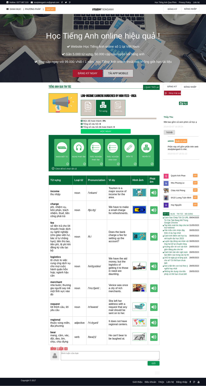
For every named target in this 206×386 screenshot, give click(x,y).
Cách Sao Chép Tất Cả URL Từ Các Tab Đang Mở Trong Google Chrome (176, 220)
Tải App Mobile (118, 73)
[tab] (166, 214)
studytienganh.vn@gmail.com (46, 2)
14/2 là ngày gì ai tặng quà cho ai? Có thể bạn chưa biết (175, 260)
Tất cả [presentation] (166, 214)
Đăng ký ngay (87, 73)
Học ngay (105, 131)
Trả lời (169, 132)
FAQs (161, 382)
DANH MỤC (13, 9)
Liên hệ (196, 2)
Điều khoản (150, 382)
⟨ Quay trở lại (151, 87)
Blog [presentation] (173, 214)
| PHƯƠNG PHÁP (32, 9)
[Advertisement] (24, 175)
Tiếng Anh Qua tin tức (60, 86)
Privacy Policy (185, 2)
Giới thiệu (137, 382)
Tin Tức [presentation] (180, 214)
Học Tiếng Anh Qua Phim (165, 2)
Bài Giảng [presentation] (189, 214)
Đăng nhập (190, 9)
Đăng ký (172, 9)
